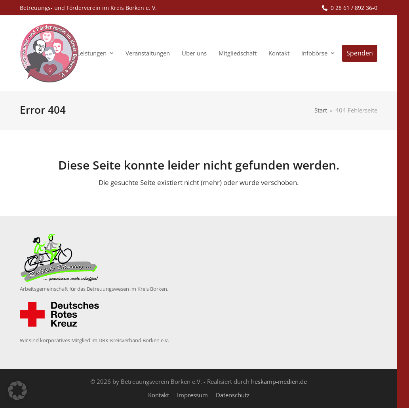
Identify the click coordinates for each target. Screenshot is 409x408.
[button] (17, 390)
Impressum (192, 395)
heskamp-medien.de (279, 381)
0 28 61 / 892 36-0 (354, 7)
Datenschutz (232, 395)
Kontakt (158, 395)
